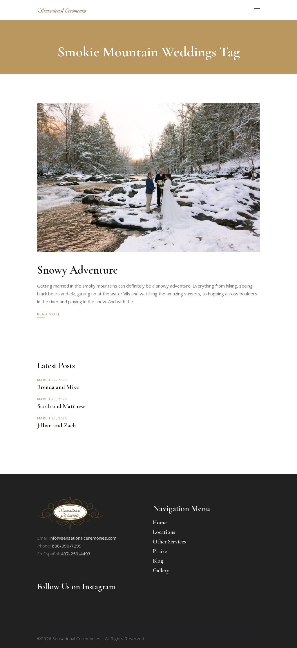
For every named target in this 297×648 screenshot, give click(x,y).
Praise (160, 551)
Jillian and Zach (56, 425)
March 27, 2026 (52, 380)
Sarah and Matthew (61, 406)
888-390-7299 (67, 546)
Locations (164, 532)
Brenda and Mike (58, 387)
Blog (158, 560)
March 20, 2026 (52, 418)
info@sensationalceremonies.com (83, 538)
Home (159, 522)
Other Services (169, 541)
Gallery (161, 570)
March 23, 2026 (52, 399)
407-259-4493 (75, 554)
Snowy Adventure (77, 270)
